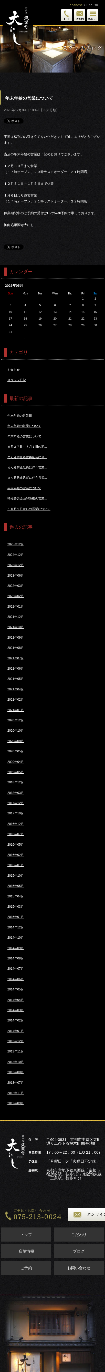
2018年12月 (15, 782)
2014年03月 (15, 1010)
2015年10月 (15, 875)
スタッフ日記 (16, 380)
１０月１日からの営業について (28, 509)
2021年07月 (15, 658)
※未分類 (49, 110)
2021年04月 (15, 689)
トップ (26, 1234)
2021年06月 (15, 668)
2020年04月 (15, 762)
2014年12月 (15, 927)
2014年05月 (15, 989)
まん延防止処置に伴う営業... (27, 477)
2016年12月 (15, 824)
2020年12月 (15, 720)
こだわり (79, 1234)
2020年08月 (15, 741)
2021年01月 (15, 710)
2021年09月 (15, 637)
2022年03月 (15, 586)
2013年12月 (15, 1041)
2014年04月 (15, 1000)
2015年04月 (15, 896)
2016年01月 (15, 865)
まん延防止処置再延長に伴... (27, 457)
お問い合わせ (78, 1268)
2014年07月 (15, 968)
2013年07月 (15, 1082)
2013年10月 (15, 1062)
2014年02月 (15, 1020)
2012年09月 (15, 1103)
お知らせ (13, 370)
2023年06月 (15, 575)
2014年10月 (15, 937)
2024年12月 (15, 555)
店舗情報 (26, 1251)
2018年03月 (15, 793)
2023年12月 (15, 565)
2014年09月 (15, 948)
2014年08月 (15, 958)
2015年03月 (15, 906)
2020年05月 (15, 751)
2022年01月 (15, 606)
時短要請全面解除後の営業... (27, 498)
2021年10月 (15, 627)
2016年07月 (15, 834)
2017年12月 (15, 803)
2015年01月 (15, 917)
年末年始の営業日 (19, 415)
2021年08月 (15, 648)
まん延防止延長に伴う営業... (27, 467)
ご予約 (26, 1268)
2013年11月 (15, 1051)
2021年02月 (15, 699)
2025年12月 (15, 544)
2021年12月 (15, 617)
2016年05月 (15, 844)
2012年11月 (15, 1093)
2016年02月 (15, 855)
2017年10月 (15, 813)
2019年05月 (15, 772)
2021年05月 (15, 679)
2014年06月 (15, 979)
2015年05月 (15, 886)
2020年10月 (15, 730)
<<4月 (25, 338)
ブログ (79, 1251)
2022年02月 (15, 596)
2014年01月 (15, 1031)
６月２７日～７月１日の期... (27, 446)
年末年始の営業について (24, 426)
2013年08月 (15, 1072)
